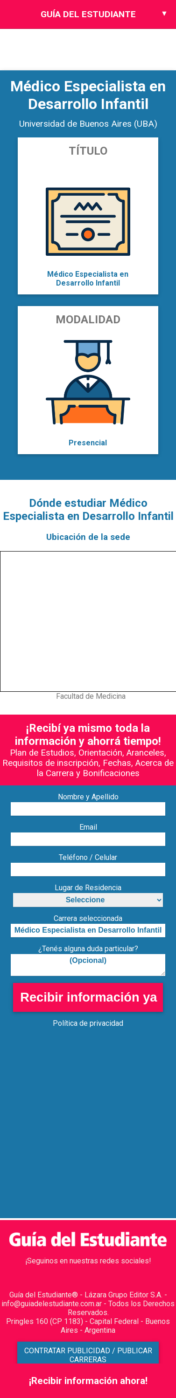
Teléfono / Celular (88, 857)
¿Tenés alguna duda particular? (88, 948)
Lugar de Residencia (88, 887)
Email (88, 827)
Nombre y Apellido (88, 796)
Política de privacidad (88, 1023)
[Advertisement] (87, 1130)
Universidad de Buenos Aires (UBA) (88, 123)
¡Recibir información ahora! (88, 1380)
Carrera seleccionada (88, 918)
